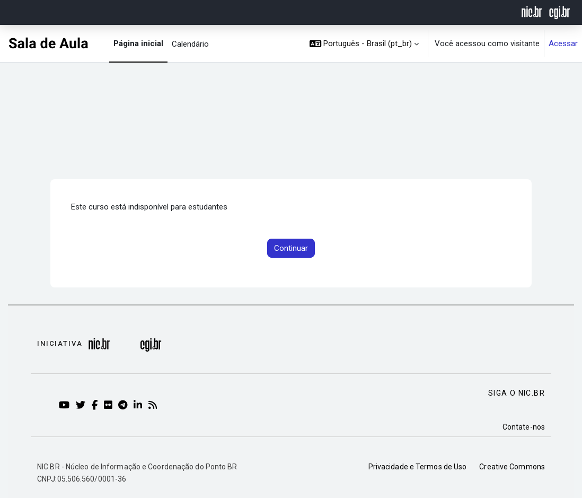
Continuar (291, 248)
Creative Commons (512, 466)
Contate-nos (523, 427)
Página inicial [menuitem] (138, 43)
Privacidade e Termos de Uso (417, 466)
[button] (364, 43)
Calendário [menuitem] (190, 44)
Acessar (563, 43)
